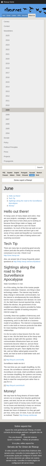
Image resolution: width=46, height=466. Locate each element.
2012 (7, 96)
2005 (7, 129)
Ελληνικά (25, 175)
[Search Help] (19, 167)
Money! (11, 206)
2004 (7, 133)
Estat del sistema (30, 437)
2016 (7, 77)
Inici (4, 15)
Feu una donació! (15, 437)
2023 (7, 45)
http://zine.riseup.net (11, 255)
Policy (6, 142)
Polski (18, 175)
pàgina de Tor (35, 453)
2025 (7, 35)
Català (32, 175)
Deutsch (39, 172)
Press (6, 152)
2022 (7, 49)
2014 (7, 87)
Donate (6, 138)
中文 (4, 172)
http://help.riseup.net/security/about (26, 262)
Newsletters (8, 31)
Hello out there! (14, 196)
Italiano (12, 175)
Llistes (14, 15)
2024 (7, 40)
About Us (32, 15)
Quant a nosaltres (14, 440)
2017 (7, 73)
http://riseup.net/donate (28, 415)
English (16, 172)
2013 (7, 91)
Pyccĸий (32, 172)
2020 (7, 59)
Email (8, 15)
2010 (7, 105)
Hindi (37, 175)
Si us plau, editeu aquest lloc (23, 443)
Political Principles (11, 147)
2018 (7, 68)
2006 (7, 124)
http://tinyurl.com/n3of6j (15, 360)
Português (24, 172)
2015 (7, 82)
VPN (18, 15)
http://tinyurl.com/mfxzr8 (15, 385)
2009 (7, 110)
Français (5, 175)
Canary (6, 22)
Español (9, 172)
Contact (7, 26)
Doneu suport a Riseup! (23, 180)
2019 (7, 63)
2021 (7, 54)
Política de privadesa (31, 440)
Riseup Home (9, 2)
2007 (7, 119)
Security (24, 15)
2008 (7, 115)
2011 (7, 101)
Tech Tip (12, 198)
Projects (7, 156)
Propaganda (8, 161)
